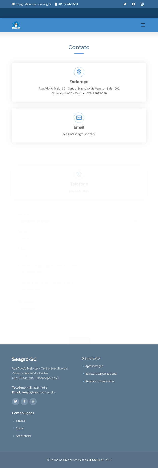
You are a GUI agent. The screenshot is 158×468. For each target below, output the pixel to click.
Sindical (21, 420)
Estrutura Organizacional (101, 373)
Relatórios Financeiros (99, 381)
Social (20, 428)
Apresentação (94, 366)
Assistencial (23, 436)
